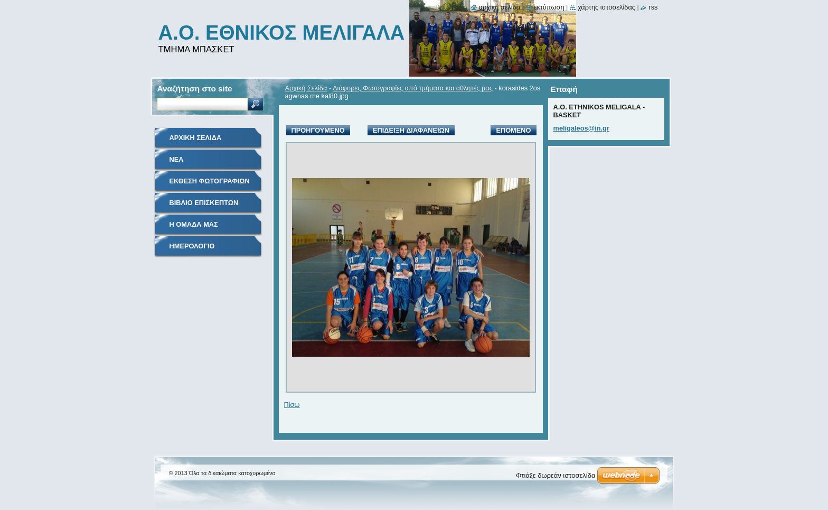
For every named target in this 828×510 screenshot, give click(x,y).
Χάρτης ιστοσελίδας (606, 7)
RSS (652, 7)
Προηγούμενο (318, 130)
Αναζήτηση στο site (194, 88)
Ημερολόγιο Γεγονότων (192, 249)
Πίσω (292, 405)
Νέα (177, 159)
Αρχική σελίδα (500, 7)
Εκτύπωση (549, 7)
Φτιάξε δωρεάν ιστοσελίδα (555, 475)
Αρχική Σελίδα (306, 88)
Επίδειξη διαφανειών (411, 130)
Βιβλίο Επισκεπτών (204, 203)
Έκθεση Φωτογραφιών (210, 181)
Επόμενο (513, 130)
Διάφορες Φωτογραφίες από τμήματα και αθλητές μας (413, 88)
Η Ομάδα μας (194, 224)
